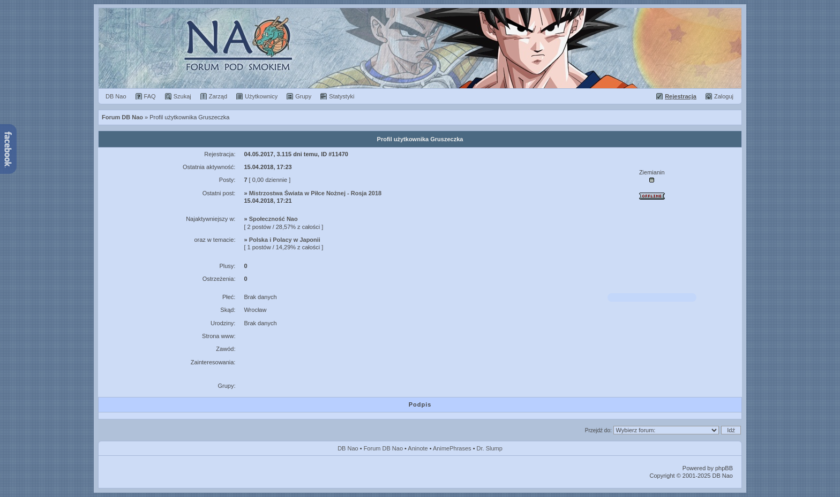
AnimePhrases (452, 448)
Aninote (418, 448)
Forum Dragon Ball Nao (420, 48)
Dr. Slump (489, 448)
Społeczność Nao (273, 219)
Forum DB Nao (383, 448)
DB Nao (348, 448)
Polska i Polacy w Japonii (284, 239)
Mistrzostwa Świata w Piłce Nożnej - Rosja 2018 (315, 193)
